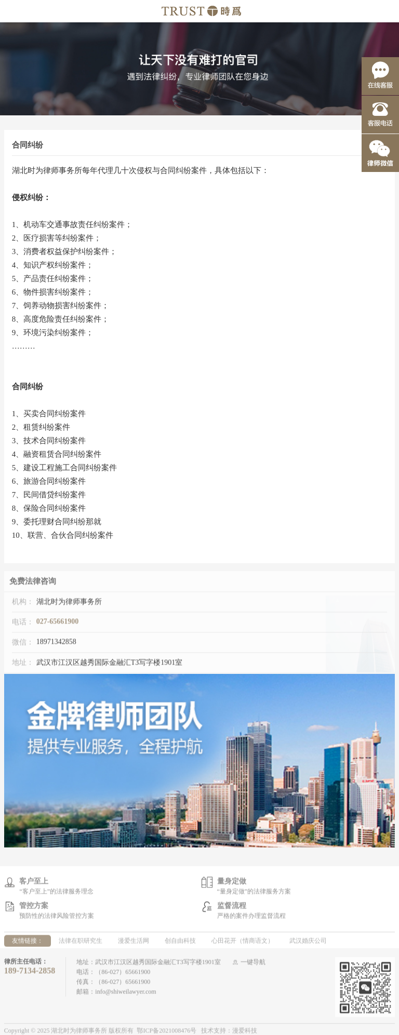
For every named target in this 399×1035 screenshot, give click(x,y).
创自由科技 (180, 943)
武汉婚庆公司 (308, 943)
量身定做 (231, 883)
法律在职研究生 (80, 943)
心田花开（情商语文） (242, 943)
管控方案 (33, 907)
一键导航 (253, 964)
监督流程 (231, 907)
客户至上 (33, 883)
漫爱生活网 (133, 943)
